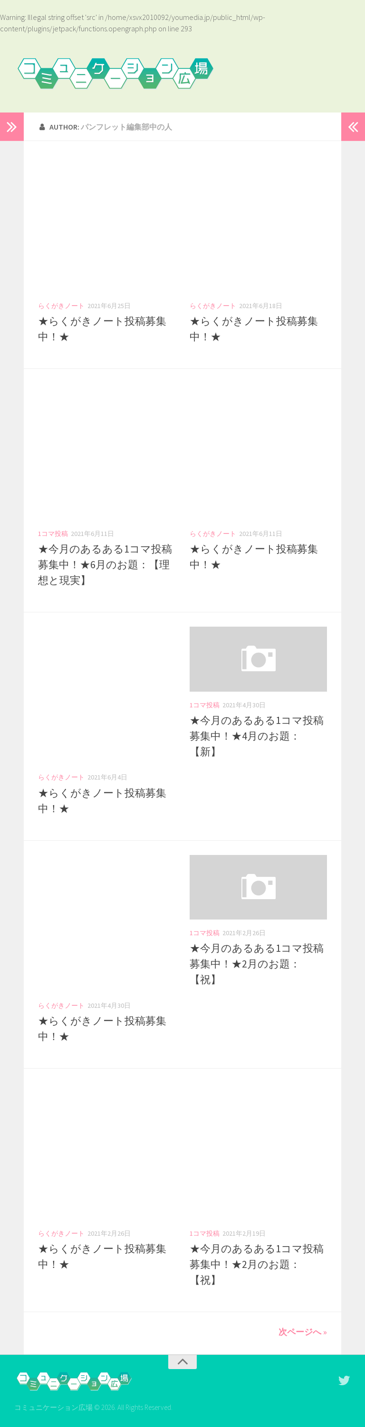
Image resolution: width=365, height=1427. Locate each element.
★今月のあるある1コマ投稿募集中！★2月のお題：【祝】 (257, 963)
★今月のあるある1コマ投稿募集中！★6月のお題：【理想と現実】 (105, 564)
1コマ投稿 (53, 533)
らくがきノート (61, 305)
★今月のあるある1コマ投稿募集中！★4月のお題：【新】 (257, 736)
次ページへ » (303, 1331)
